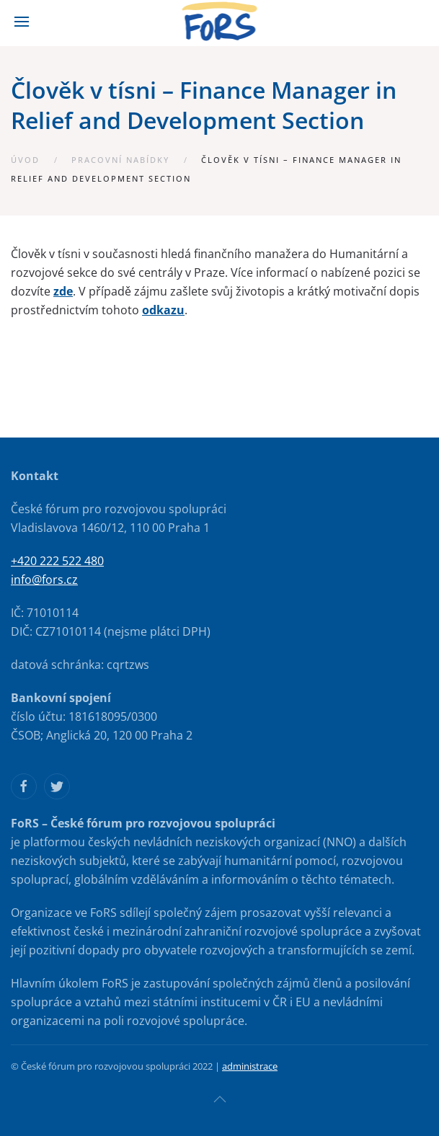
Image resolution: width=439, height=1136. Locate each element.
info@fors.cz (44, 579)
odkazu (163, 310)
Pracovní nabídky (120, 159)
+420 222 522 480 (57, 561)
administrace (250, 1066)
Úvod (25, 159)
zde (63, 291)
